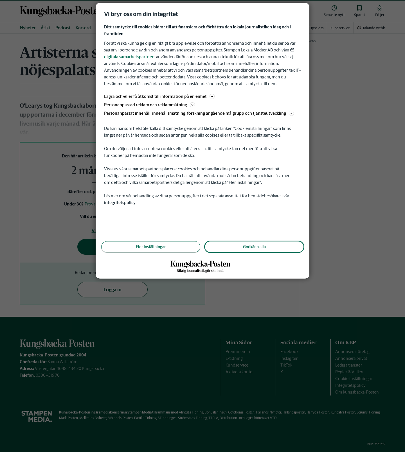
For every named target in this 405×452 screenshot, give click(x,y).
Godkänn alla (254, 246)
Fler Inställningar (151, 246)
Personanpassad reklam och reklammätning (149, 104)
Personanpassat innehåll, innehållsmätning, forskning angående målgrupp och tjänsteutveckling (199, 113)
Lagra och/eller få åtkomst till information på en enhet (159, 96)
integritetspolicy (120, 202)
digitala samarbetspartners (129, 56)
